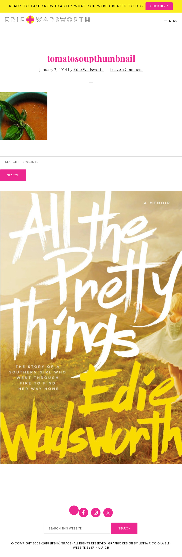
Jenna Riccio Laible (154, 543)
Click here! (159, 6)
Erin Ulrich (100, 548)
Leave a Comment (126, 69)
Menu (173, 21)
